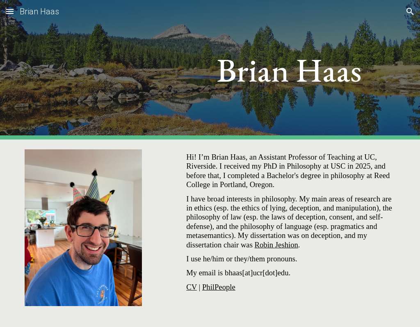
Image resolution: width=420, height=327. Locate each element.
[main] (289, 70)
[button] (10, 11)
